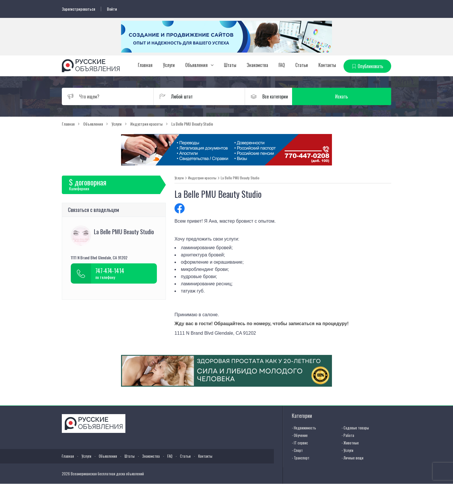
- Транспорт (300, 457)
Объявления (196, 65)
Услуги (169, 65)
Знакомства (257, 65)
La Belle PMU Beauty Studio (240, 178)
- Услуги (347, 450)
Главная (145, 65)
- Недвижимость (304, 427)
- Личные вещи (352, 457)
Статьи (301, 65)
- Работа (347, 435)
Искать (363, 96)
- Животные (350, 442)
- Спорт (297, 450)
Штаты (230, 65)
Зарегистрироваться (78, 9)
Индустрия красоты (202, 178)
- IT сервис (300, 442)
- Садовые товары (355, 427)
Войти (112, 9)
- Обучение (300, 435)
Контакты (327, 65)
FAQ (282, 65)
